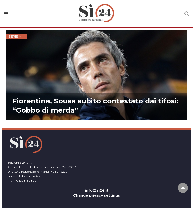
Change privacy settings (96, 195)
